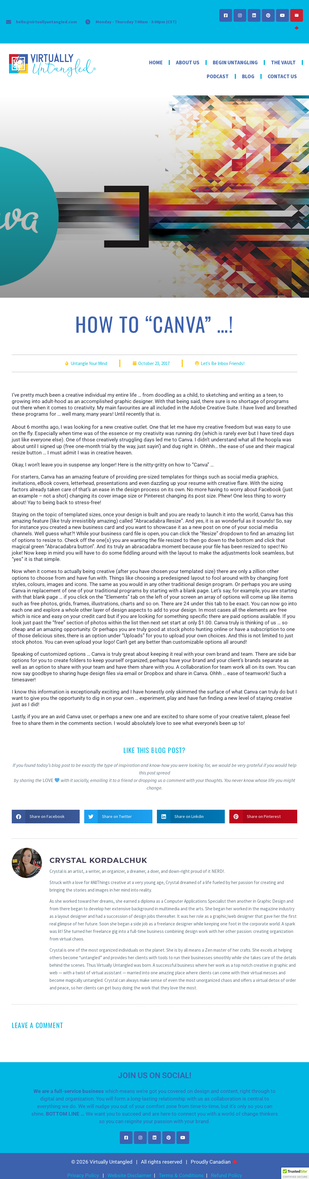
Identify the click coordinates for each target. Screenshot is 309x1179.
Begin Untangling (235, 62)
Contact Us (282, 76)
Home (156, 62)
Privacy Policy (83, 1175)
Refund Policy (226, 1175)
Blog (248, 76)
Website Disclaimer (129, 1175)
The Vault (283, 62)
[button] (46, 816)
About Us (187, 62)
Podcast (218, 76)
